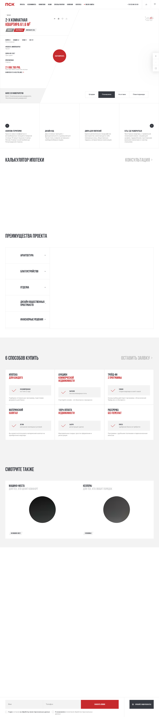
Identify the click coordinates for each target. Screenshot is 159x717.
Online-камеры (89, 4)
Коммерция (42, 4)
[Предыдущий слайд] (7, 126)
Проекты (22, 4)
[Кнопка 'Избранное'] (154, 4)
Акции (50, 4)
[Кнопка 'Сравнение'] (145, 4)
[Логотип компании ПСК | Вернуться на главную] (10, 4)
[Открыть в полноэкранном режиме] (156, 68)
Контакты (78, 4)
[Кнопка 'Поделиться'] (54, 19)
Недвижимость (31, 4)
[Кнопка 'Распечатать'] (58, 19)
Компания (70, 4)
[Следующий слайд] (152, 126)
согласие (16, 712)
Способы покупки (59, 4)
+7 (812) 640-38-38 (132, 4)
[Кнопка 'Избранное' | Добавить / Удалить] (62, 19)
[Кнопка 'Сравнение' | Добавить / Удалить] (66, 19)
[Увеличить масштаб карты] (156, 56)
